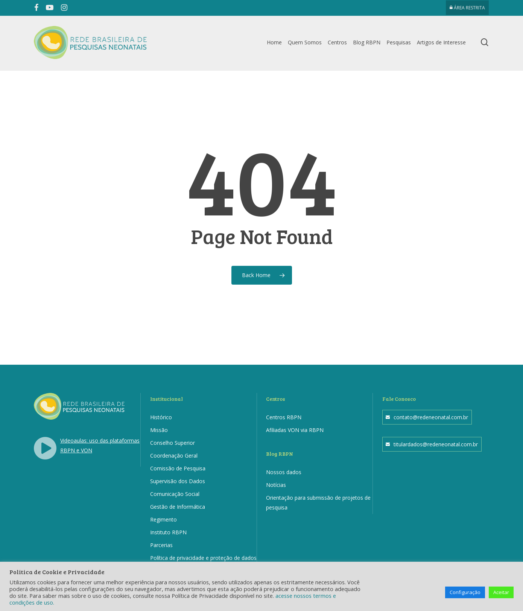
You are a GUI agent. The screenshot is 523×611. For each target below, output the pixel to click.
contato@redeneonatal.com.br (431, 417)
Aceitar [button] (501, 592)
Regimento (163, 519)
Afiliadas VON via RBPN (295, 430)
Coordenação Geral (174, 455)
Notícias (276, 484)
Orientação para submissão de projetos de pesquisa (318, 502)
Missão (159, 430)
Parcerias (161, 545)
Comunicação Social (174, 493)
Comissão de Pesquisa (177, 468)
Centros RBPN (283, 417)
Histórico (161, 417)
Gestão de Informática (177, 506)
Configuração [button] (465, 592)
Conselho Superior (172, 442)
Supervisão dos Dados (177, 481)
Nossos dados (283, 472)
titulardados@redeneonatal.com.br (436, 444)
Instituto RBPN (168, 532)
